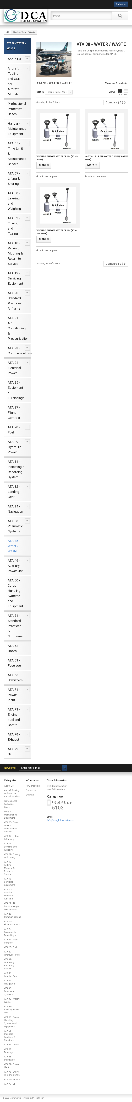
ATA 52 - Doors (14, 648)
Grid (120, 92)
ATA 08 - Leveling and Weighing (14, 201)
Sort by (40, 92)
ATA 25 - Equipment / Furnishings (16, 390)
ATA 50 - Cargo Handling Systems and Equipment (15, 593)
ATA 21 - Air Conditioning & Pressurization (18, 328)
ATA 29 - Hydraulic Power (14, 447)
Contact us (121, 4)
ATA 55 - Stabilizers (15, 677)
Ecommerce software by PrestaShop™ (26, 1098)
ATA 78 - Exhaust (14, 736)
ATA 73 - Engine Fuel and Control (14, 717)
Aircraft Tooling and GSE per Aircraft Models (14, 81)
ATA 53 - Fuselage (14, 662)
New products (33, 786)
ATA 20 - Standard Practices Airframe (14, 300)
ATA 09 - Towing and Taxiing (14, 226)
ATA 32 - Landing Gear (14, 492)
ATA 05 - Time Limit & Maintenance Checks (17, 153)
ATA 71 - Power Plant (14, 695)
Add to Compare (48, 176)
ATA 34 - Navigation (15, 508)
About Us (14, 59)
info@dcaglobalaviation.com (61, 820)
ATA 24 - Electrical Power (14, 368)
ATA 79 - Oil (14, 751)
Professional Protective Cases (17, 109)
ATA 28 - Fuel (14, 429)
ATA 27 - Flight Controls (14, 412)
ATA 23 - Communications (19, 350)
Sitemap (30, 794)
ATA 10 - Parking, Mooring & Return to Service (15, 253)
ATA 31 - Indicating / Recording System (16, 469)
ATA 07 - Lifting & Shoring (14, 178)
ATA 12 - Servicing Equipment (15, 278)
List (126, 92)
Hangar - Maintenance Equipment (17, 128)
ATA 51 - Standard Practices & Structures (15, 626)
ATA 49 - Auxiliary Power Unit (15, 566)
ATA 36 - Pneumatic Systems (15, 526)
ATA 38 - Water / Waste (14, 546)
